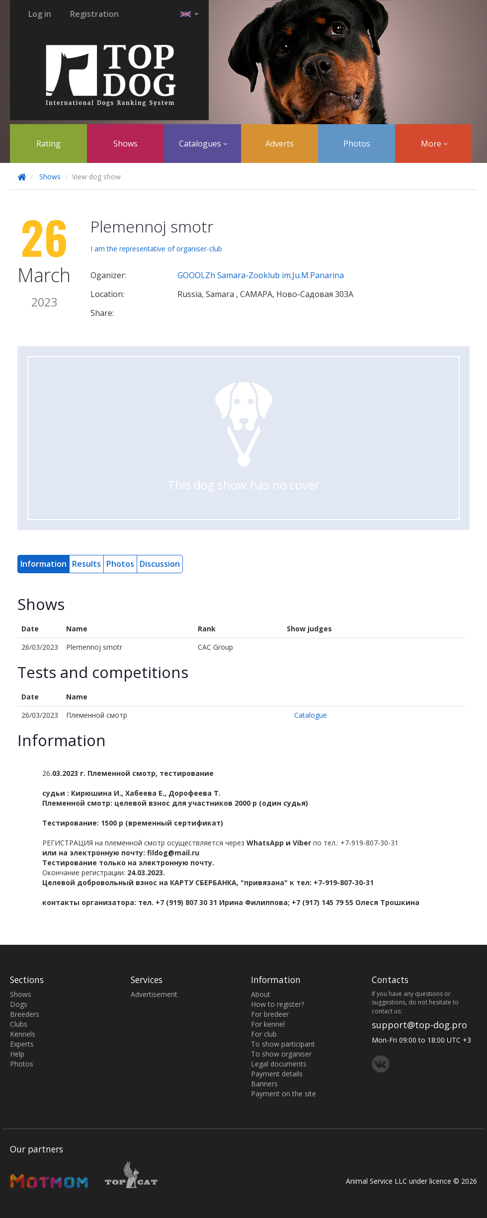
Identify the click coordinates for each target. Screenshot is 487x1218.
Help (17, 1054)
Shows (125, 143)
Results (86, 563)
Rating (48, 143)
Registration (94, 13)
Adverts (279, 143)
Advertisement (154, 994)
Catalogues (203, 143)
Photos (356, 143)
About (260, 994)
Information (43, 563)
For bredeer (270, 1014)
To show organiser (281, 1054)
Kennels (22, 1034)
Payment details (277, 1073)
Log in (39, 13)
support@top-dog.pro (419, 1025)
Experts (22, 1044)
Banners (264, 1083)
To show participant (283, 1044)
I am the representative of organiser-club (156, 248)
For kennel (268, 1024)
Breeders (24, 1014)
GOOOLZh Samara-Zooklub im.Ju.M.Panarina (260, 275)
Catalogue (310, 715)
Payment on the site (283, 1093)
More (434, 143)
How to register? (277, 1004)
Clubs (18, 1024)
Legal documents (279, 1063)
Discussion (160, 563)
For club (264, 1034)
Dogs (18, 1004)
